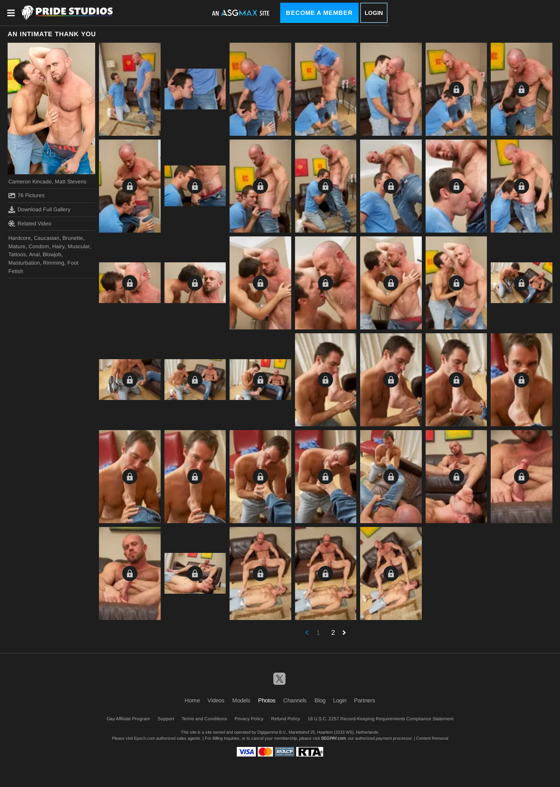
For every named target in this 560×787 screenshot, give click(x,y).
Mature (17, 246)
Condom (39, 246)
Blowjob (52, 254)
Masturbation (24, 263)
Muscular (79, 246)
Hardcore (19, 238)
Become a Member (319, 13)
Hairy (58, 246)
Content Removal (432, 738)
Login (374, 13)
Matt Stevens (70, 181)
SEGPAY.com (333, 738)
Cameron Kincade (30, 181)
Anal (34, 254)
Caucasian (46, 238)
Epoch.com (144, 738)
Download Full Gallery (39, 209)
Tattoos (17, 254)
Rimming (53, 263)
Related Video (29, 223)
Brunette (72, 238)
